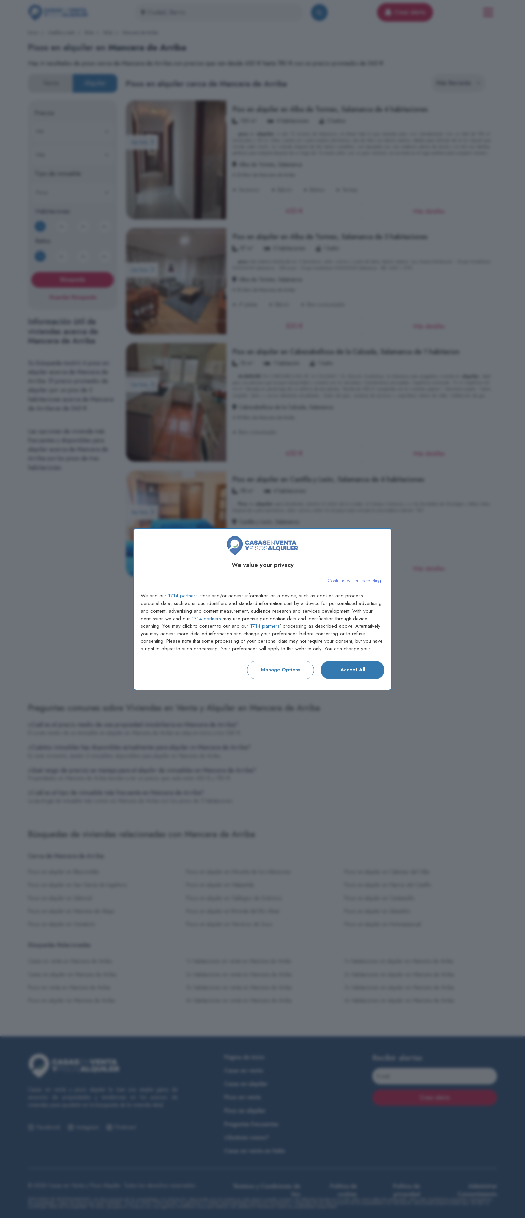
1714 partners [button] (183, 595)
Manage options (280, 669)
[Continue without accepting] (354, 581)
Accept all (352, 669)
